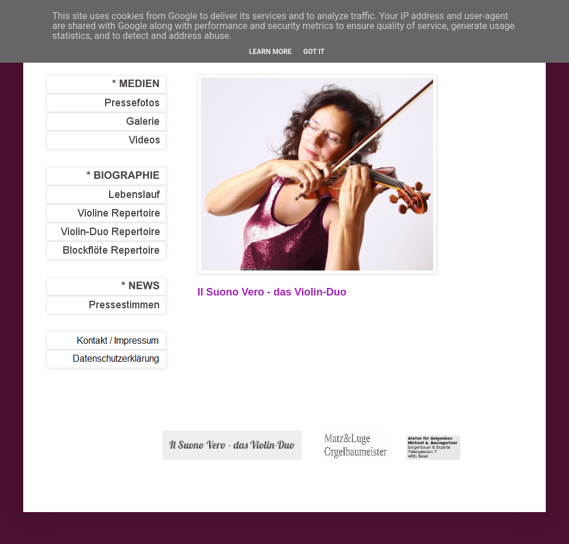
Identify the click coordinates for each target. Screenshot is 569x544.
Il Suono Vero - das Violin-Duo (272, 292)
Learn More (270, 52)
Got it (314, 52)
